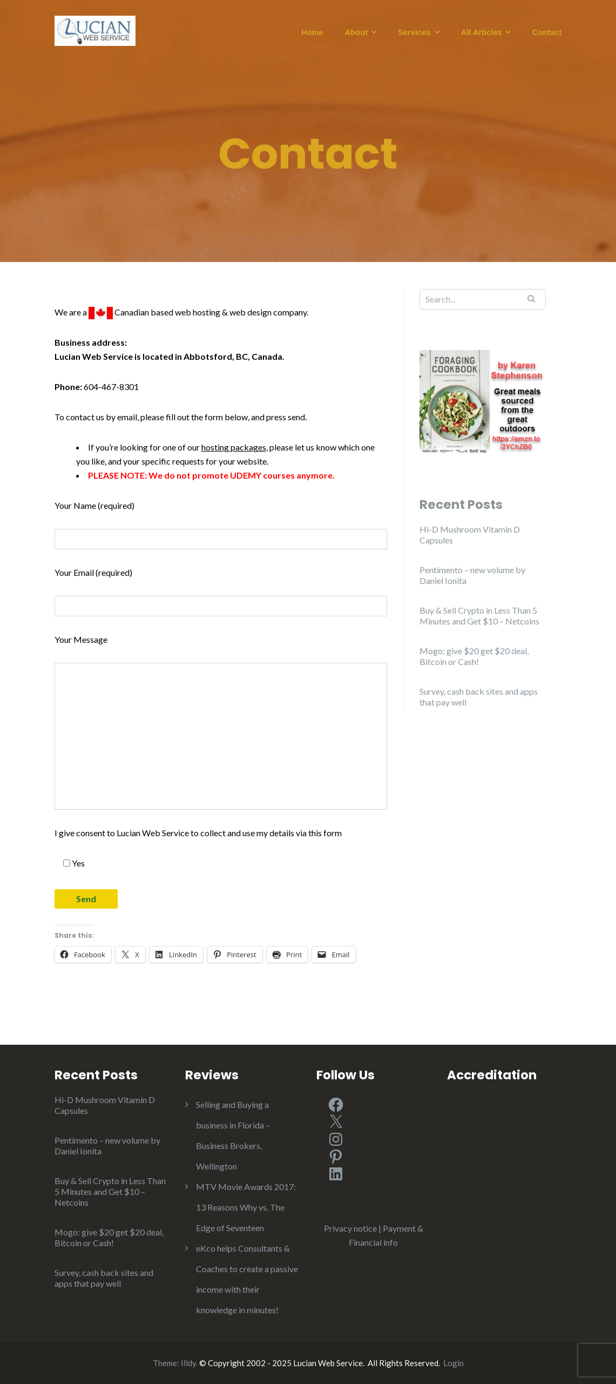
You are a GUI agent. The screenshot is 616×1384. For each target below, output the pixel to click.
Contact (547, 32)
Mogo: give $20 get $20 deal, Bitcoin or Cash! (474, 656)
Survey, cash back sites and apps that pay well (478, 696)
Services (414, 32)
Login (453, 1363)
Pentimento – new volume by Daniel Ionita (472, 575)
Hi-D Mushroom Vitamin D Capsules (469, 534)
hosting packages (233, 447)
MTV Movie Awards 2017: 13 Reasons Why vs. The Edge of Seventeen (246, 1207)
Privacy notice (350, 1228)
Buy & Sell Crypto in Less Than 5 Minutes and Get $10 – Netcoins (479, 615)
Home (312, 32)
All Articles (481, 32)
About (356, 32)
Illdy (188, 1363)
